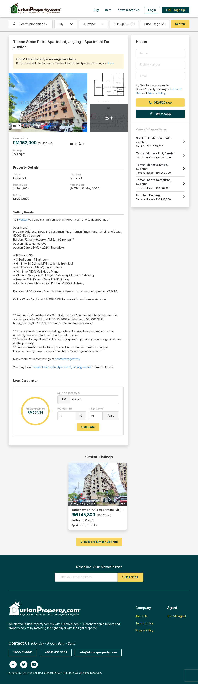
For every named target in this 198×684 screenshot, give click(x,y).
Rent (108, 10)
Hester (23, 219)
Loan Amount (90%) (69, 392)
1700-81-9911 (22, 652)
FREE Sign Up (175, 10)
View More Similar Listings (99, 541)
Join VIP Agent (176, 616)
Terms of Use (144, 623)
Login (152, 10)
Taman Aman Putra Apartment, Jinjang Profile (61, 367)
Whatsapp (160, 114)
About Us (141, 616)
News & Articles (128, 10)
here (111, 63)
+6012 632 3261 (56, 652)
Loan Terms (96, 408)
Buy (96, 10)
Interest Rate (64, 408)
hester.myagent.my (67, 359)
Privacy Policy (156, 93)
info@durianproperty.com (98, 652)
